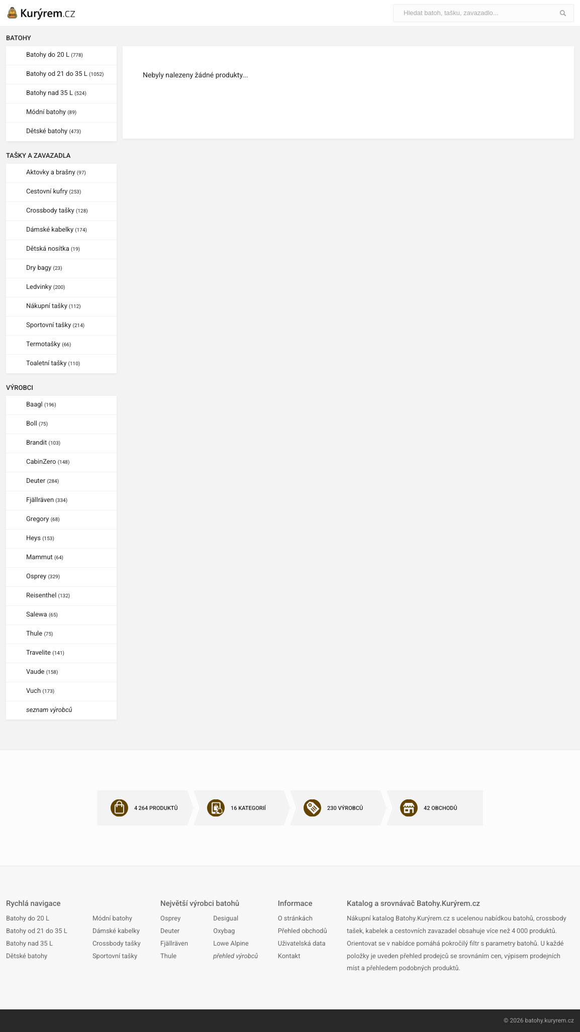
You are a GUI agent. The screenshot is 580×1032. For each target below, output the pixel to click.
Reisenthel (48, 595)
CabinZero (47, 462)
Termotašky (48, 344)
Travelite (45, 653)
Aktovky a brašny (56, 172)
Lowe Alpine (230, 944)
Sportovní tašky (55, 325)
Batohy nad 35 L (56, 93)
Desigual (225, 918)
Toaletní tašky (53, 363)
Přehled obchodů (302, 931)
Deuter (42, 481)
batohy (534, 1020)
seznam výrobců (49, 710)
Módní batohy (51, 112)
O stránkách (295, 918)
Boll (37, 424)
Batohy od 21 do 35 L (65, 74)
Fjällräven (46, 500)
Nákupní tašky (53, 306)
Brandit (43, 443)
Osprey (43, 576)
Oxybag (224, 931)
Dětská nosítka (53, 249)
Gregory (43, 519)
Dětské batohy (53, 131)
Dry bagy (44, 268)
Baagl (41, 404)
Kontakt (289, 956)
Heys (40, 538)
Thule (39, 634)
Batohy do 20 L (54, 55)
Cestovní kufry (53, 191)
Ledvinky (45, 287)
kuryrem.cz (559, 1020)
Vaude (42, 672)
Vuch (40, 691)
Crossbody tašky (57, 211)
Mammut (44, 557)
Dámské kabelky (56, 230)
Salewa (42, 614)
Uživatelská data (302, 944)
